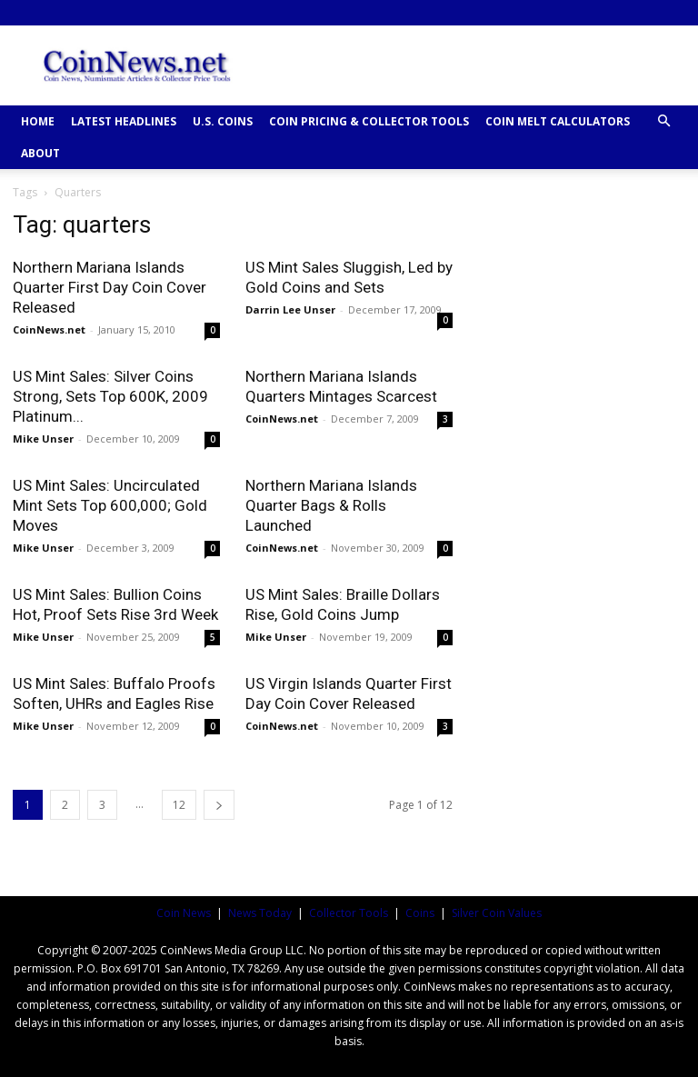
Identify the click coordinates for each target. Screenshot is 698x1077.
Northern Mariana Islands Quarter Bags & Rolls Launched (331, 505)
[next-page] (219, 805)
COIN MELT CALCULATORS (557, 121)
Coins (419, 913)
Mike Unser (43, 438)
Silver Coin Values (497, 913)
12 (179, 805)
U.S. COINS (223, 121)
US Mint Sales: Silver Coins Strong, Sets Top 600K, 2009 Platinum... (110, 396)
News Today (260, 913)
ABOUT (40, 153)
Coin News (183, 913)
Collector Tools (348, 913)
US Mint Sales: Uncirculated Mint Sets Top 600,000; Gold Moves (110, 505)
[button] (663, 121)
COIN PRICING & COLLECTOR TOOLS (369, 121)
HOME (38, 121)
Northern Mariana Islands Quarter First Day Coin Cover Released (109, 287)
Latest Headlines (123, 121)
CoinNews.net (49, 329)
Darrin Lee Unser (290, 309)
